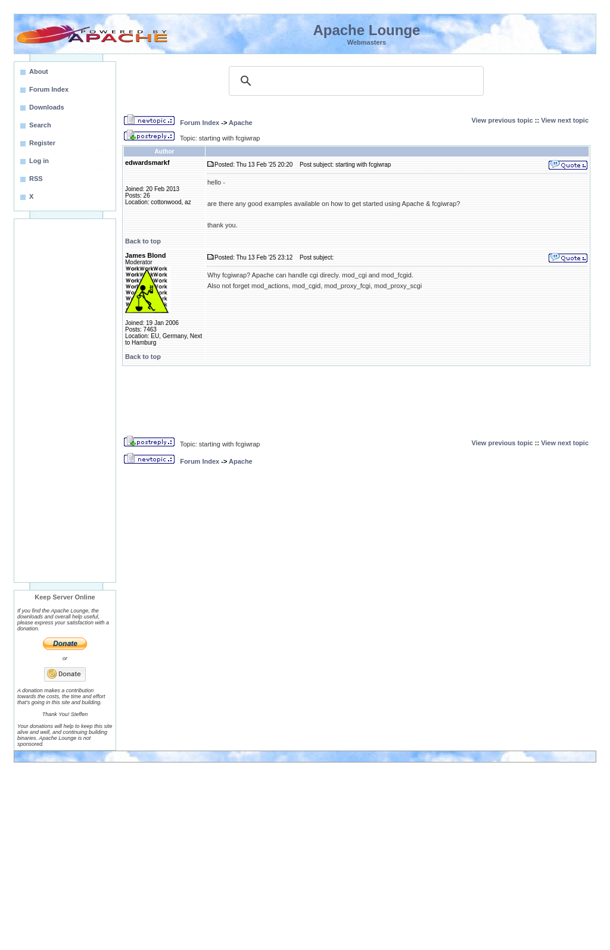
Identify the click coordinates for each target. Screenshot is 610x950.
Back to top (143, 241)
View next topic (565, 120)
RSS (36, 178)
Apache (241, 122)
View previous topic (502, 120)
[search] (354, 81)
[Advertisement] (65, 400)
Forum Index (199, 122)
